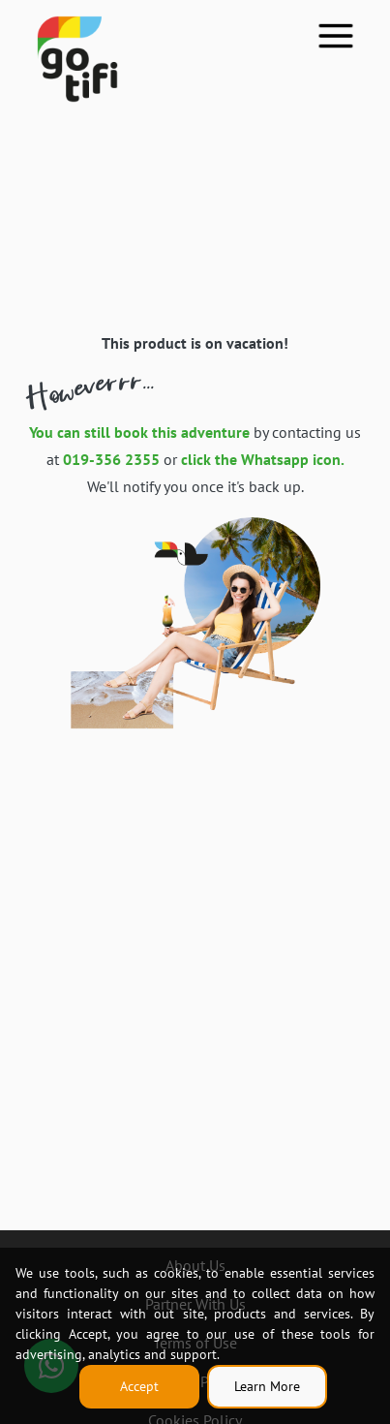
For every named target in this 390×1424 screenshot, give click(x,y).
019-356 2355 (111, 459)
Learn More (267, 1386)
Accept (139, 1386)
